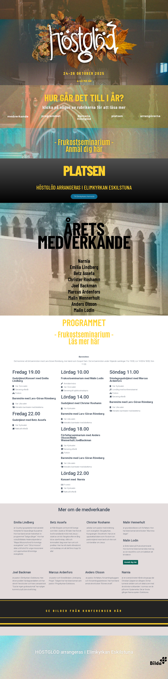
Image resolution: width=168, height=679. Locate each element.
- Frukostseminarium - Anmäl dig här (84, 145)
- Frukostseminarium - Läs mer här (84, 337)
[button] (84, 81)
